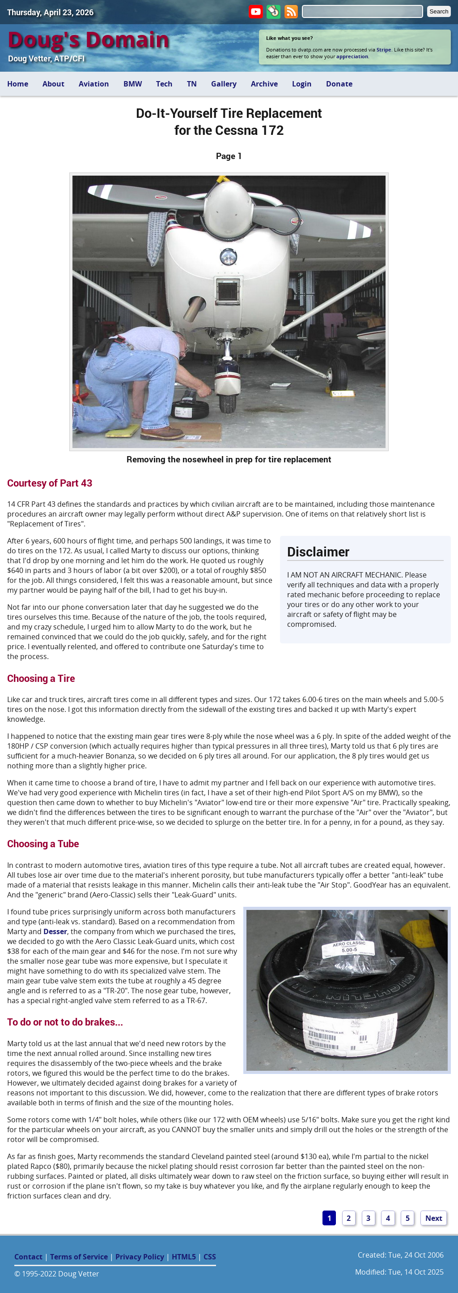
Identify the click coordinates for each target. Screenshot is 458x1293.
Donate (339, 84)
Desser (55, 931)
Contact (28, 1257)
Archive (264, 84)
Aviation (94, 84)
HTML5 (184, 1257)
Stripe (384, 49)
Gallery (224, 84)
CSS (210, 1257)
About (53, 84)
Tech (164, 84)
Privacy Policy (139, 1257)
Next (433, 1218)
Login (302, 84)
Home (17, 84)
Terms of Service (79, 1257)
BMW (132, 84)
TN (192, 84)
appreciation (352, 56)
